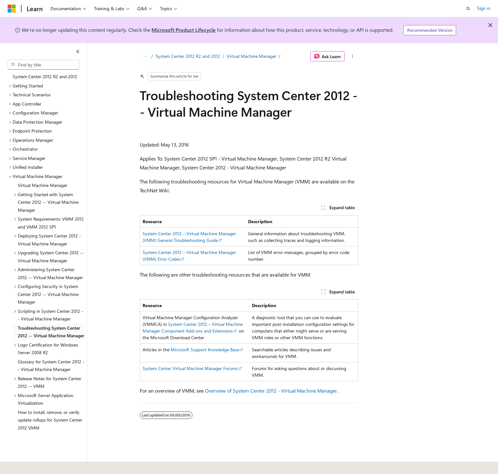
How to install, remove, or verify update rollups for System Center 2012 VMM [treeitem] (50, 420)
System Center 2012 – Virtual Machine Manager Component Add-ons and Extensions (193, 327)
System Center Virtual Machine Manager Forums (190, 368)
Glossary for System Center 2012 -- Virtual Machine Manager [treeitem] (51, 366)
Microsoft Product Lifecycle (183, 29)
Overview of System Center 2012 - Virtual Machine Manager (271, 390)
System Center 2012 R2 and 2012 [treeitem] (45, 76)
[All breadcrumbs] (145, 56)
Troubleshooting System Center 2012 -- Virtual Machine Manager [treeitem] (51, 332)
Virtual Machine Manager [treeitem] (42, 185)
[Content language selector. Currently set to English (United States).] (37, 465)
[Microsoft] (12, 8)
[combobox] (43, 65)
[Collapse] (77, 51)
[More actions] (352, 56)
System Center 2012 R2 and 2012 (188, 56)
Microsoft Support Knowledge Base (205, 350)
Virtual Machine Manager (251, 56)
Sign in (483, 8)
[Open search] (468, 8)
